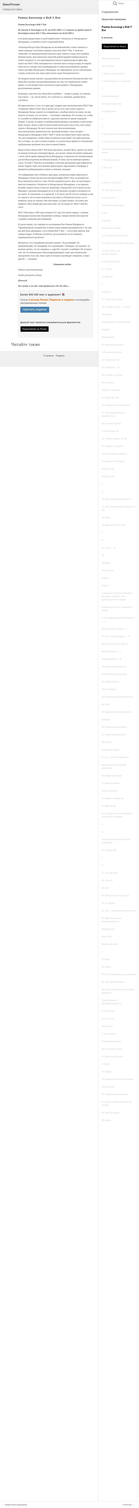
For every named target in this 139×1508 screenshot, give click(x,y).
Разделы (60, 356)
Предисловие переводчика (114, 19)
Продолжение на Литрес (115, 46)
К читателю (107, 37)
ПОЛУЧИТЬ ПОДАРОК (35, 310)
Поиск (118, 3)
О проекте (48, 356)
